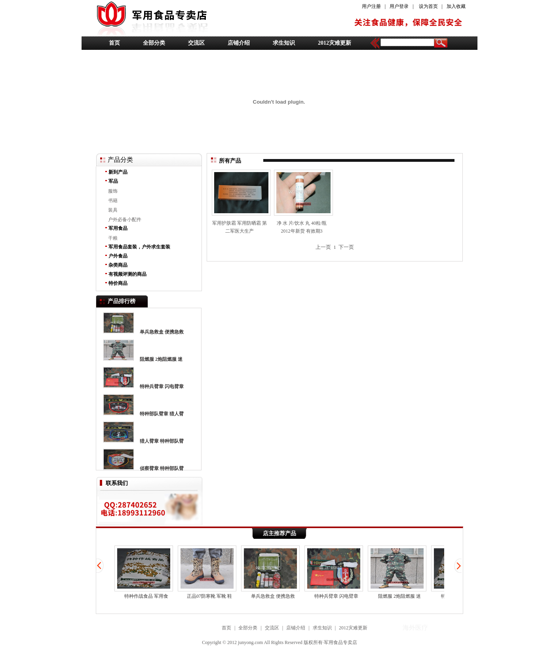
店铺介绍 (239, 43)
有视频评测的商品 (127, 274)
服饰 (113, 191)
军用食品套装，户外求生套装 (139, 247)
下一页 (346, 247)
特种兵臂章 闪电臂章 (162, 386)
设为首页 (428, 6)
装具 (113, 210)
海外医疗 (415, 627)
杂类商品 (117, 265)
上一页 (323, 247)
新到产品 (117, 172)
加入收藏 (456, 6)
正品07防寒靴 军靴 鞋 (207, 572)
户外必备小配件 (124, 219)
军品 (113, 181)
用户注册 (371, 6)
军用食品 (117, 228)
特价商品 (117, 283)
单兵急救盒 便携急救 (162, 332)
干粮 (113, 238)
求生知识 (284, 43)
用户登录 (399, 6)
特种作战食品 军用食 (143, 572)
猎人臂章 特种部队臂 (162, 441)
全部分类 (154, 43)
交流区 (196, 43)
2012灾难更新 (334, 43)
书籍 (113, 200)
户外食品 (117, 256)
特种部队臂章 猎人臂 (162, 414)
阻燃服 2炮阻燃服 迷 (161, 359)
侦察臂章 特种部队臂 (162, 468)
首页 (114, 43)
